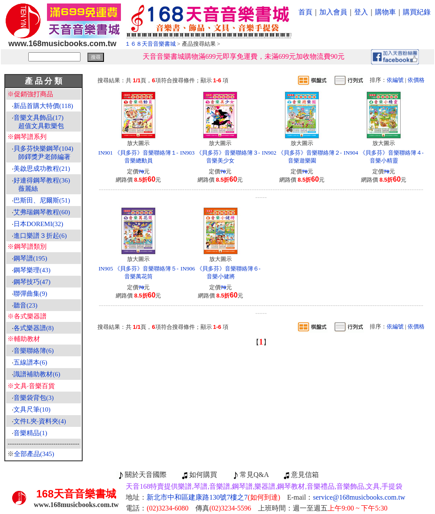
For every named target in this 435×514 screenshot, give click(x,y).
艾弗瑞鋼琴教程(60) (41, 212)
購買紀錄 (417, 12)
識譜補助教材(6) (36, 374)
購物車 (385, 12)
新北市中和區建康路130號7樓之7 (213, 497)
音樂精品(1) (30, 432)
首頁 (305, 12)
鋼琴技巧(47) (31, 281)
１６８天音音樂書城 (150, 44)
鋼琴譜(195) (30, 258)
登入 (361, 12)
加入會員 (333, 12)
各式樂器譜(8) (33, 328)
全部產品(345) (34, 453)
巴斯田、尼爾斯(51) (41, 200)
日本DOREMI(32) (38, 223)
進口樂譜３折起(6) (40, 235)
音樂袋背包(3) (33, 397)
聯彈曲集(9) (30, 293)
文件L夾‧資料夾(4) (39, 421)
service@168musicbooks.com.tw (359, 497)
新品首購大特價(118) (43, 105)
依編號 (395, 80)
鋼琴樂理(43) (31, 270)
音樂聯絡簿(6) (33, 350)
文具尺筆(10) (31, 409)
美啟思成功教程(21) (41, 168)
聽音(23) (25, 305)
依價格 (416, 80)
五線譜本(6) (30, 362)
